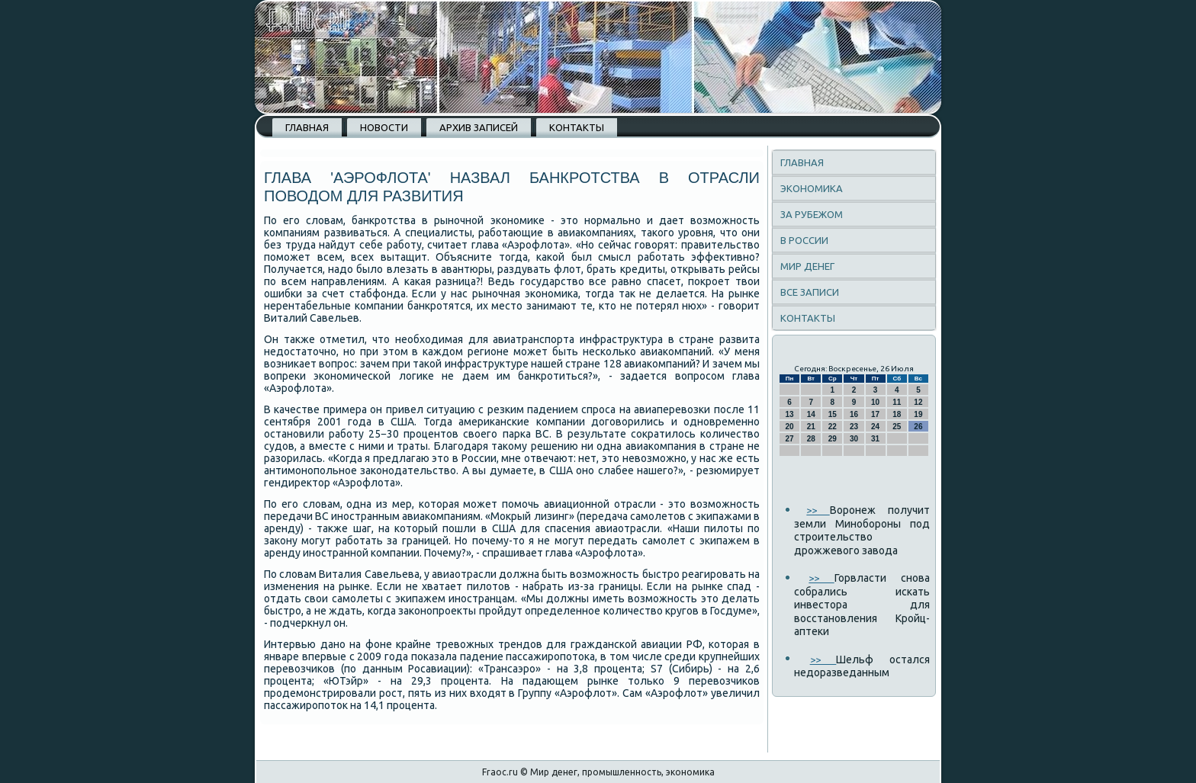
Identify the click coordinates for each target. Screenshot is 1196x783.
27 (790, 439)
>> (817, 510)
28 (811, 439)
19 (918, 414)
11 (896, 402)
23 (854, 426)
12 (918, 402)
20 (790, 426)
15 (832, 414)
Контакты (576, 127)
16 (854, 414)
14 (811, 414)
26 (918, 426)
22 (832, 426)
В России (804, 240)
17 (875, 414)
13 (790, 414)
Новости (384, 127)
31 (875, 439)
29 (832, 439)
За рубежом (811, 214)
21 (811, 426)
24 (875, 426)
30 (854, 439)
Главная (307, 127)
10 (875, 402)
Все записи (809, 292)
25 (896, 426)
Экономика (811, 188)
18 (896, 414)
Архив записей (478, 127)
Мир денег (807, 266)
